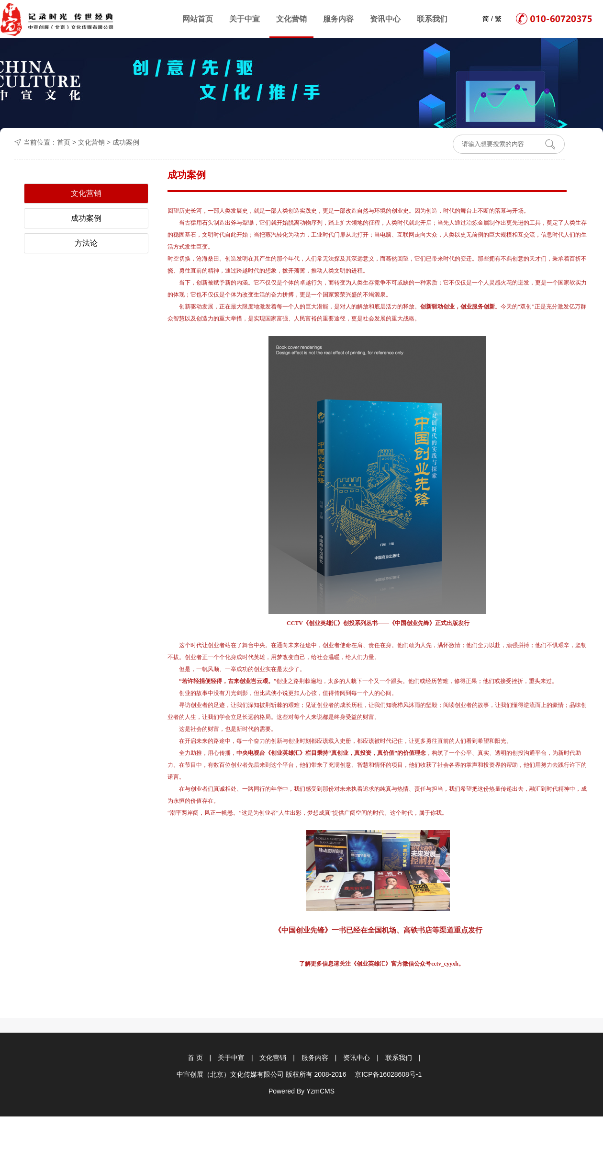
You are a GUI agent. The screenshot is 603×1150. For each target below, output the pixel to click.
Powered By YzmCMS (301, 1091)
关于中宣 (244, 19)
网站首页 (197, 19)
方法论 (86, 243)
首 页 (195, 1057)
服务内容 (338, 19)
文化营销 (291, 19)
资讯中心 (385, 19)
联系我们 (432, 19)
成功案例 (125, 142)
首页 (63, 142)
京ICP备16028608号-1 (388, 1074)
